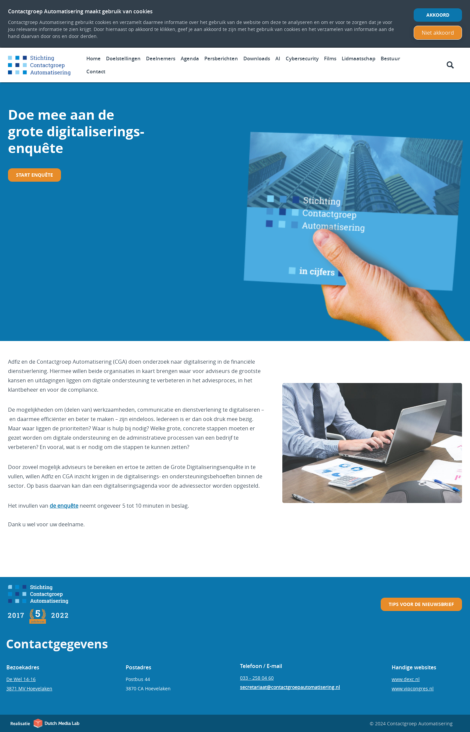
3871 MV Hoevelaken (29, 688)
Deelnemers (160, 58)
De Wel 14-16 (21, 679)
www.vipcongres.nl (413, 688)
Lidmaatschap (358, 58)
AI (277, 58)
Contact (95, 71)
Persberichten (221, 58)
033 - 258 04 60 (257, 678)
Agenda (190, 58)
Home (93, 58)
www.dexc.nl (406, 679)
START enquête (34, 175)
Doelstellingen (123, 58)
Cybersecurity (302, 58)
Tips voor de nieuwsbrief (421, 604)
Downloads (256, 58)
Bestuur (390, 58)
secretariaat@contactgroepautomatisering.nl (290, 687)
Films (330, 58)
